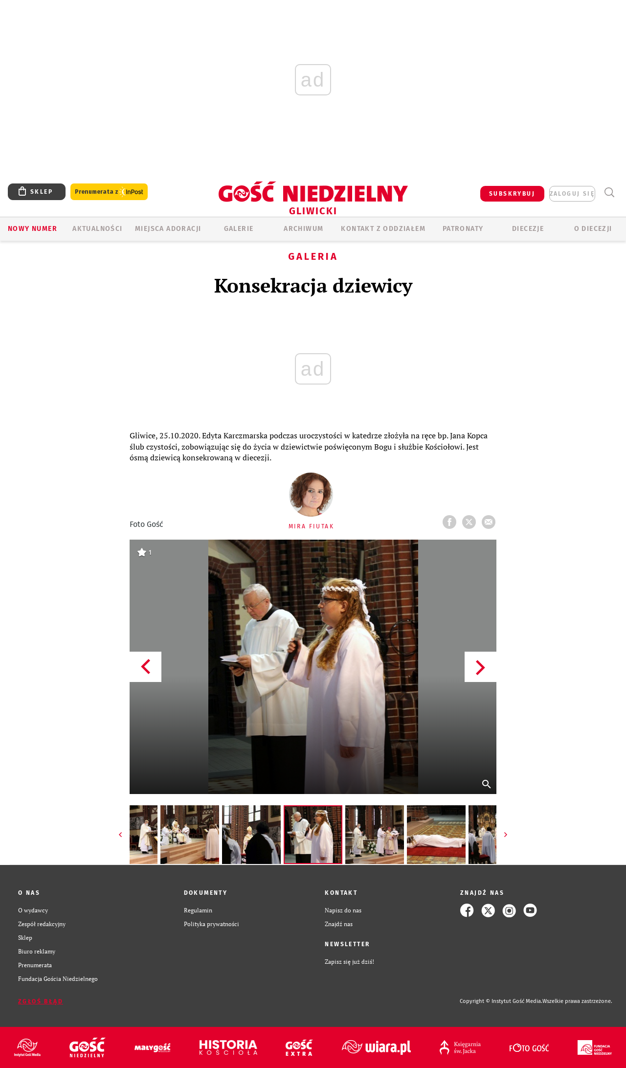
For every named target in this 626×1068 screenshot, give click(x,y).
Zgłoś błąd (40, 1001)
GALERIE (239, 229)
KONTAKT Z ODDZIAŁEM (383, 229)
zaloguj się (572, 193)
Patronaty (463, 229)
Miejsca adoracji (168, 229)
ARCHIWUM (303, 229)
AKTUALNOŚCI (97, 229)
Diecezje (528, 229)
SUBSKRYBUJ (512, 193)
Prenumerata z (109, 192)
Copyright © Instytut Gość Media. (501, 1001)
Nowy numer (32, 229)
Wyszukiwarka (609, 192)
